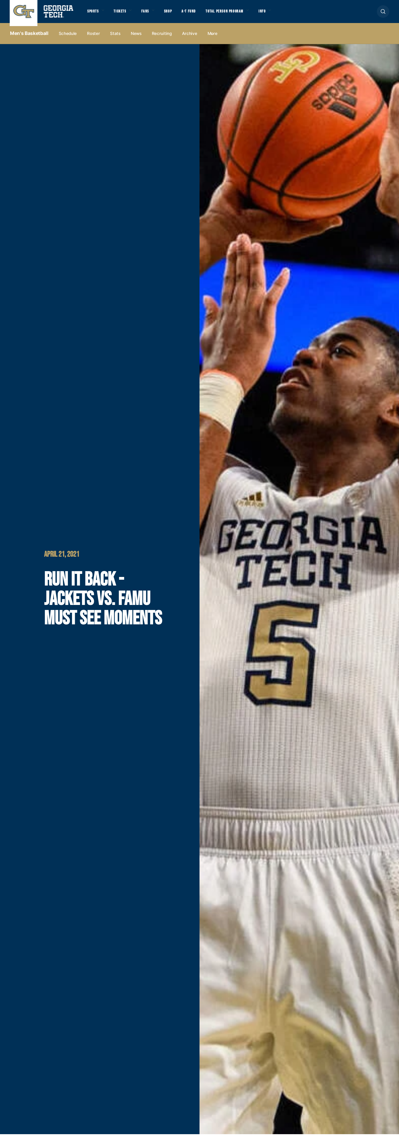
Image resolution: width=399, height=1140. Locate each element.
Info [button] (283, 14)
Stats (115, 39)
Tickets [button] (124, 14)
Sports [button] (94, 14)
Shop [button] (177, 14)
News (136, 39)
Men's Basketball (29, 39)
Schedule (68, 39)
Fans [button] (152, 14)
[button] (383, 14)
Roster (93, 39)
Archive (189, 39)
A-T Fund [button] (200, 14)
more (213, 39)
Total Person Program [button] (240, 14)
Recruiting (162, 39)
